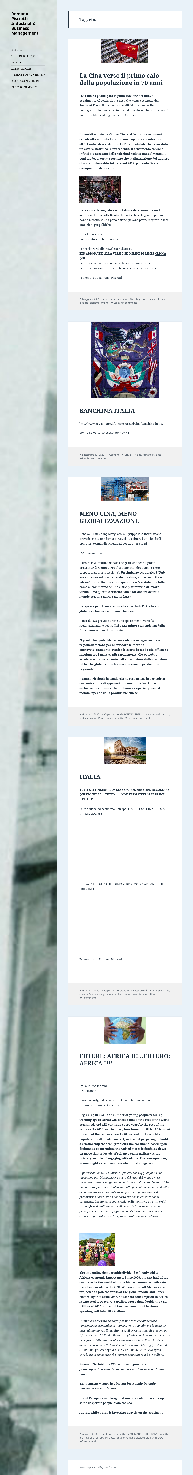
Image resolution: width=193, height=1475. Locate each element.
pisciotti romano (99, 302)
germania (108, 994)
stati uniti (151, 1437)
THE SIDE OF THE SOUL (25, 56)
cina (154, 299)
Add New (16, 50)
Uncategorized (138, 299)
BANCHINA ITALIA (107, 410)
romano (120, 1437)
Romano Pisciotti (115, 1434)
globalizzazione (88, 718)
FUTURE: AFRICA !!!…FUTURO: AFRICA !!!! (124, 1059)
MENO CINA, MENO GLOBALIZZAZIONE (109, 517)
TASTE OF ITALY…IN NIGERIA (28, 74)
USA (152, 994)
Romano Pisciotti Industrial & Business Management (25, 23)
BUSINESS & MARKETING (25, 81)
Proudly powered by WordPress (97, 1467)
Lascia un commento (125, 302)
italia (118, 994)
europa (83, 994)
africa (85, 1437)
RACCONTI (17, 62)
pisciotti (124, 299)
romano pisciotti (151, 454)
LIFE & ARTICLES (21, 68)
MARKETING (127, 714)
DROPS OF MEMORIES (24, 87)
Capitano (110, 299)
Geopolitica (95, 994)
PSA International (91, 553)
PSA (100, 718)
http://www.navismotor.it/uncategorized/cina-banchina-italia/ (121, 424)
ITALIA (89, 776)
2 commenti (89, 1441)
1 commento (89, 997)
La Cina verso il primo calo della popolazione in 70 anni (121, 79)
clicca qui (127, 249)
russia (145, 994)
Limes (161, 299)
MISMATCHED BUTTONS (143, 1434)
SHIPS (128, 454)
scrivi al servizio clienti (144, 268)
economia (163, 990)
